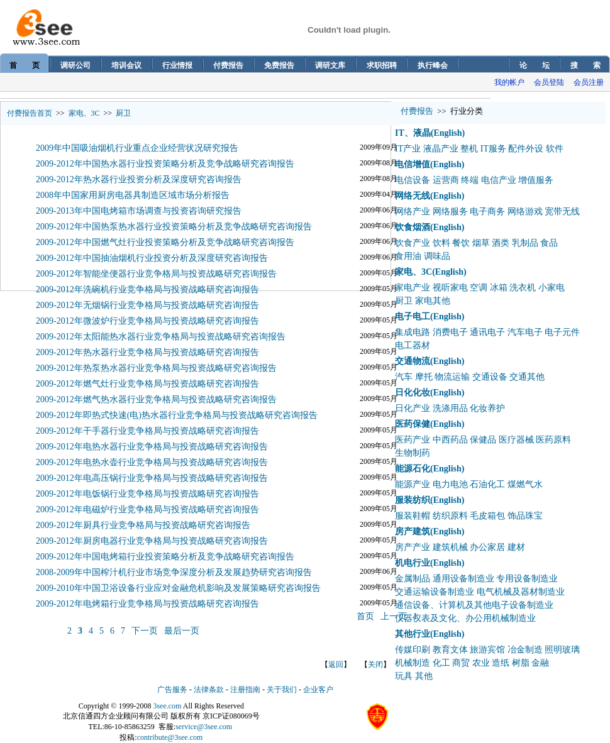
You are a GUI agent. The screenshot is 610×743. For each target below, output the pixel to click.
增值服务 (535, 180)
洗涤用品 (450, 408)
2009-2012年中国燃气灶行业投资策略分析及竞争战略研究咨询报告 (165, 242)
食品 (549, 243)
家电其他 (432, 300)
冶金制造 (525, 649)
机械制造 (412, 663)
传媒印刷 (412, 649)
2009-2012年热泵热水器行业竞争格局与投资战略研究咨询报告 (156, 368)
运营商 (446, 180)
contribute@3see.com (170, 737)
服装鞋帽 (412, 515)
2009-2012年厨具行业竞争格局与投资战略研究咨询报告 (143, 525)
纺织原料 (450, 515)
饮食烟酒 (412, 227)
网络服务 (450, 211)
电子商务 (487, 211)
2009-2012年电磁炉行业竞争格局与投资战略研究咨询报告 (147, 509)
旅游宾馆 (487, 649)
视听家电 (450, 287)
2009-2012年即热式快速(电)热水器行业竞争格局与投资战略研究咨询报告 (177, 415)
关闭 (375, 664)
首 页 (24, 65)
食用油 (408, 256)
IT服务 (493, 148)
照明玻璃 (562, 649)
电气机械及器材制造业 (521, 592)
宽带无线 (562, 211)
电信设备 (412, 180)
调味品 (437, 256)
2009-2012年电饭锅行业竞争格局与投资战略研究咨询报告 (147, 493)
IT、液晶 (413, 133)
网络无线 (412, 196)
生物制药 (412, 453)
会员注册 (589, 82)
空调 (478, 287)
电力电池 (450, 484)
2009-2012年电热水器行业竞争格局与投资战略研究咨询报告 (152, 446)
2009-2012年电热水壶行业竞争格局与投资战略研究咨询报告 (152, 462)
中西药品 (450, 439)
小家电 (551, 287)
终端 (470, 180)
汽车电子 (525, 332)
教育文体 (450, 649)
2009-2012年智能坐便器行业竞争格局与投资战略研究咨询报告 (156, 273)
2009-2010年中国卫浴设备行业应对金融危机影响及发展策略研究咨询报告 (178, 588)
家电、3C (84, 113)
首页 (365, 616)
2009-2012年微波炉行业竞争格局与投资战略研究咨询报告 (147, 321)
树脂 (521, 663)
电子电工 (412, 316)
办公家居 (487, 547)
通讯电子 (487, 332)
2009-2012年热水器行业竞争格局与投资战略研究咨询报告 (147, 352)
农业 (481, 663)
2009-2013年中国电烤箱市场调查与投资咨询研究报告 (138, 211)
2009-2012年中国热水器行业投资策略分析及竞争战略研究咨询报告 (165, 163)
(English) (448, 133)
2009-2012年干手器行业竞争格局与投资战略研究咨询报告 (147, 431)
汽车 (404, 377)
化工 (441, 663)
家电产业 (412, 287)
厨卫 (123, 113)
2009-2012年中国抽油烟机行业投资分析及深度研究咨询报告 (152, 258)
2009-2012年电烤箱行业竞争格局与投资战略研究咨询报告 (147, 603)
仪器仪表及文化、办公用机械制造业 (465, 618)
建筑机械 (450, 547)
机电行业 (412, 563)
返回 (335, 664)
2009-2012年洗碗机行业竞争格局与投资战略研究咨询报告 (147, 289)
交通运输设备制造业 (434, 592)
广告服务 (172, 689)
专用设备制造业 (527, 578)
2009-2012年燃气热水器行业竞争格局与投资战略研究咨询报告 (156, 399)
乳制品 (525, 243)
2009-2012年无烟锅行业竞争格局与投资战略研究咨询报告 (147, 305)
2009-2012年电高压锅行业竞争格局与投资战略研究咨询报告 (152, 478)
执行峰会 (433, 65)
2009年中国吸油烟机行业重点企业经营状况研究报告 (137, 148)
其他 (424, 676)
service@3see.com (203, 726)
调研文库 (330, 65)
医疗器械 (516, 439)
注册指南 (245, 689)
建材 (516, 547)
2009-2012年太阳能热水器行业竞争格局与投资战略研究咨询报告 (161, 336)
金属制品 (412, 578)
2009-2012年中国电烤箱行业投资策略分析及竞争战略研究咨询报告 (165, 556)
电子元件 (562, 332)
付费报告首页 (29, 113)
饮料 (441, 243)
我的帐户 (509, 82)
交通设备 (489, 377)
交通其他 (527, 377)
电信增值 (412, 164)
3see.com (167, 706)
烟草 (481, 243)
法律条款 (209, 689)
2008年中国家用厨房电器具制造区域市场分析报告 (133, 195)
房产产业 (412, 547)
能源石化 (412, 468)
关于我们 (282, 689)
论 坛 (534, 65)
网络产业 (412, 211)
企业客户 (318, 689)
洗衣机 (522, 287)
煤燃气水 (525, 484)
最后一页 (181, 631)
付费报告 (228, 65)
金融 (540, 663)
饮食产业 (412, 243)
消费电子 (450, 332)
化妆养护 (487, 408)
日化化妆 (412, 392)
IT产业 (408, 148)
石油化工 (487, 484)
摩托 (424, 377)
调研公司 (75, 65)
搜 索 (585, 65)
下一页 (144, 631)
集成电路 (412, 332)
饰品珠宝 (525, 515)
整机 (469, 148)
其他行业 (412, 634)
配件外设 (525, 148)
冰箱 (498, 287)
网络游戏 (525, 211)
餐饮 (461, 243)
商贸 (461, 663)
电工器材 (412, 345)
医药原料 (553, 439)
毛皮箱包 (487, 515)
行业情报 (177, 65)
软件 (554, 148)
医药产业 (412, 439)
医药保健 (412, 424)
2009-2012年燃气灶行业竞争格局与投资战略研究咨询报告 (147, 383)
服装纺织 (412, 500)
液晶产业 (440, 148)
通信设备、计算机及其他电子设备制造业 (474, 605)
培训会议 (126, 65)
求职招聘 (382, 65)
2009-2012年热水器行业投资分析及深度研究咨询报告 (138, 179)
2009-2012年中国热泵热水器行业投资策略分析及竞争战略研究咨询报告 (174, 226)
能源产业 (412, 484)
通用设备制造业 (463, 578)
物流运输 (452, 377)
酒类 (500, 243)
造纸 (500, 663)
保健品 (483, 439)
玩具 (404, 676)
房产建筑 (412, 531)
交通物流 (412, 361)
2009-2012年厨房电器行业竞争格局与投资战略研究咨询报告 (152, 541)
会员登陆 (549, 82)
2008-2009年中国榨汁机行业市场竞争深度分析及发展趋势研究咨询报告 (174, 572)
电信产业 (498, 180)
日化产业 (412, 408)
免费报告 (279, 65)
